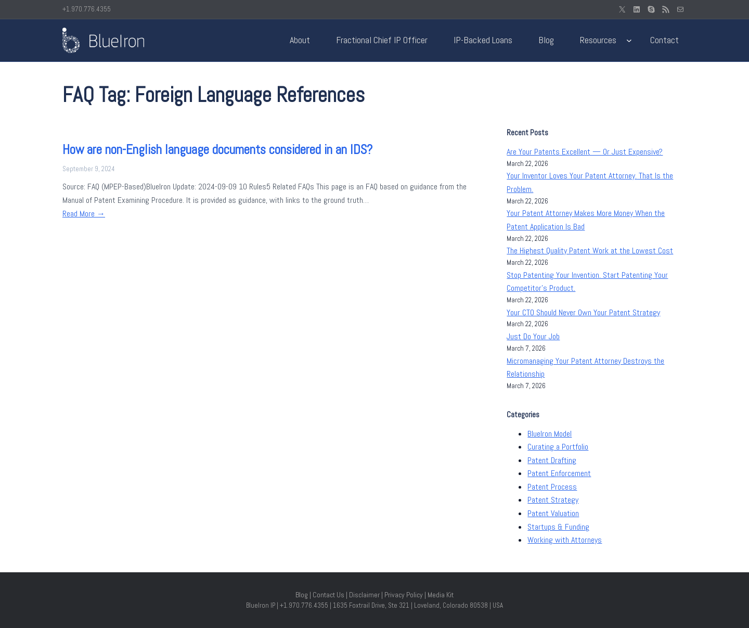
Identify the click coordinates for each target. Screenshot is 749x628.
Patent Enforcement (559, 473)
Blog (301, 594)
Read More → (83, 213)
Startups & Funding (558, 526)
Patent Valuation (553, 513)
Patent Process (552, 486)
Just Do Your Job (533, 336)
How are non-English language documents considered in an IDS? (217, 150)
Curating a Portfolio (557, 446)
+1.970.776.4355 (86, 9)
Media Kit (441, 594)
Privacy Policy (403, 594)
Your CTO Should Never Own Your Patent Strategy (583, 312)
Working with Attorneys (564, 539)
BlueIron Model (549, 433)
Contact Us (328, 594)
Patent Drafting (551, 460)
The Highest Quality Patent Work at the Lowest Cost (590, 250)
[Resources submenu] (629, 40)
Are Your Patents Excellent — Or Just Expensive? (585, 151)
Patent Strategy (552, 499)
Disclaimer (364, 594)
